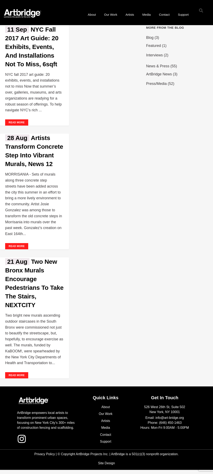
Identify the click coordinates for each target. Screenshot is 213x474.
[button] (201, 10)
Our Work (110, 14)
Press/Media (156, 84)
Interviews (154, 55)
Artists (129, 14)
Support (183, 14)
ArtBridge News (159, 74)
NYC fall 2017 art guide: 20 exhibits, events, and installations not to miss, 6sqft (32, 47)
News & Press (157, 66)
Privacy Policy (44, 454)
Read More (17, 122)
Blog (149, 38)
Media (146, 14)
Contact (164, 14)
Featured (153, 46)
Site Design (106, 463)
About (92, 14)
